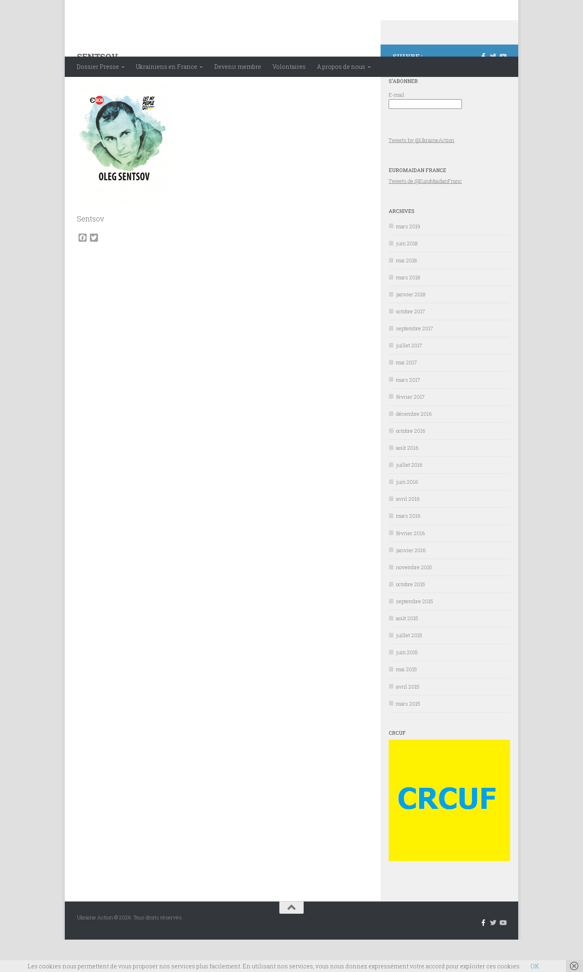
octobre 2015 (410, 616)
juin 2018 (407, 275)
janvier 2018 (411, 326)
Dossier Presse (98, 66)
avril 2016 (408, 531)
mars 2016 (408, 548)
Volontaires (289, 66)
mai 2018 (406, 292)
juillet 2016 (409, 497)
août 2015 (407, 650)
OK (534, 966)
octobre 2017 (410, 343)
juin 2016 (407, 514)
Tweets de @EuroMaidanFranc (425, 213)
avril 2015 (407, 719)
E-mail (396, 127)
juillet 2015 (409, 667)
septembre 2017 (414, 360)
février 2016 (410, 565)
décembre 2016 (414, 446)
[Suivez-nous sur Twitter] (493, 88)
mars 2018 (408, 309)
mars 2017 (408, 412)
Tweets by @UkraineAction (421, 172)
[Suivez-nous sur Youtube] (503, 88)
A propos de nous (341, 66)
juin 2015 (407, 684)
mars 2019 (408, 258)
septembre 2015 (414, 633)
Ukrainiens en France (166, 66)
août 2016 (407, 480)
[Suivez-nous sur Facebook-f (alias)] (483, 88)
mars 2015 (408, 736)
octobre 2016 (411, 463)
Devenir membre (237, 66)
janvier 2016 (411, 582)
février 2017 (410, 429)
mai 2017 (406, 394)
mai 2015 (406, 701)
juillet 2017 (409, 377)
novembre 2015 (414, 599)
